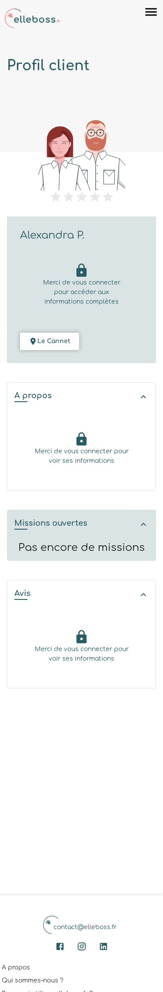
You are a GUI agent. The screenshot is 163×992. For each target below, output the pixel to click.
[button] (81, 397)
